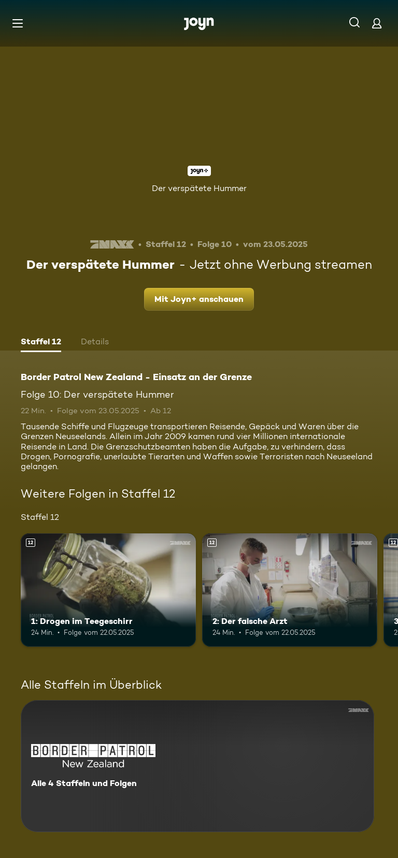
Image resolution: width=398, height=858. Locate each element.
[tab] (41, 342)
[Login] (376, 23)
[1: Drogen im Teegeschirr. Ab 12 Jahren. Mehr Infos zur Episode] (108, 590)
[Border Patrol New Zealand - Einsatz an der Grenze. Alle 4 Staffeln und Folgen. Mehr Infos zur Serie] (197, 766)
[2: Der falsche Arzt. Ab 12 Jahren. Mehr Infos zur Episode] (289, 590)
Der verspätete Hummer (199, 188)
